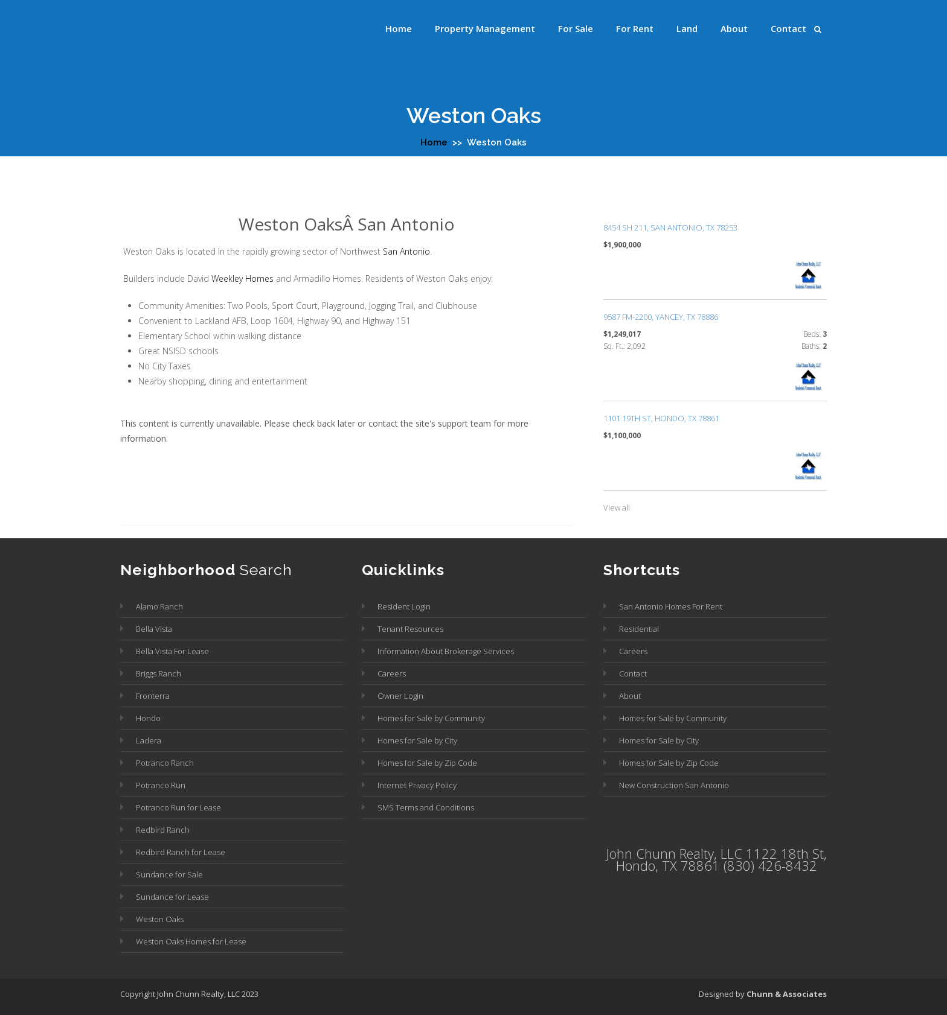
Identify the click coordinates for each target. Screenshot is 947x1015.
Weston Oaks (160, 919)
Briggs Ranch (158, 673)
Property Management (485, 28)
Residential (639, 628)
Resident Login (404, 606)
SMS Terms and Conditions (425, 807)
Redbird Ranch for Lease (180, 852)
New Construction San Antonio (674, 785)
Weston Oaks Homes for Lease (191, 941)
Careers (391, 673)
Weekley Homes (242, 278)
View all (616, 507)
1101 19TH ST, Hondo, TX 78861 (661, 418)
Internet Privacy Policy (417, 785)
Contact (788, 28)
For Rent (634, 28)
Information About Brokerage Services (445, 651)
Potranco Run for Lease (178, 807)
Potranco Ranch (165, 762)
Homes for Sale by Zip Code (427, 762)
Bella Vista (154, 628)
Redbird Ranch (163, 829)
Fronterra (153, 695)
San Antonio (406, 251)
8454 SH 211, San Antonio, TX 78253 (670, 227)
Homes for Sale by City (417, 740)
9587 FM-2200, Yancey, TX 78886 (660, 316)
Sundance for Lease (172, 896)
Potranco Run (160, 785)
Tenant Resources (410, 628)
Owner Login (400, 695)
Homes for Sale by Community (431, 718)
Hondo (148, 718)
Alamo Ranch (159, 606)
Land (687, 28)
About (734, 28)
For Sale (575, 28)
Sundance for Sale (169, 874)
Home (398, 28)
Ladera (148, 740)
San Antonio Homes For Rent (670, 606)
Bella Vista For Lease (172, 651)
